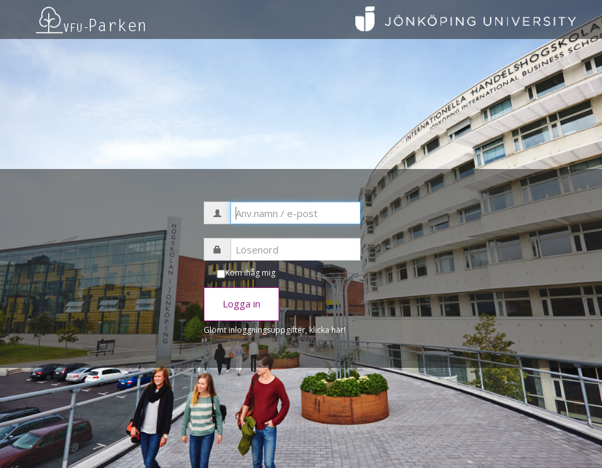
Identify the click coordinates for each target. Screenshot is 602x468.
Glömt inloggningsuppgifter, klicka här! (275, 329)
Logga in (241, 303)
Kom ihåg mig (250, 272)
